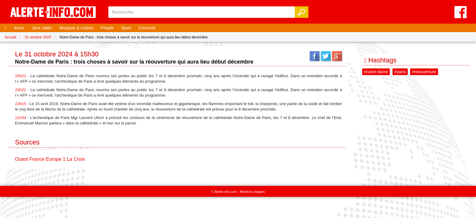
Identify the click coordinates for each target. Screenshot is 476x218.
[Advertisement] (416, 137)
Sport (126, 27)
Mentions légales (252, 191)
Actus (19, 27)
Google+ (337, 56)
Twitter (326, 56)
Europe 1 (56, 159)
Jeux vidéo (42, 27)
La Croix (76, 159)
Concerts (146, 27)
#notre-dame (376, 71)
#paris (400, 71)
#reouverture (424, 71)
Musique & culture (76, 27)
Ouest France (29, 159)
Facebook (314, 56)
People (107, 27)
